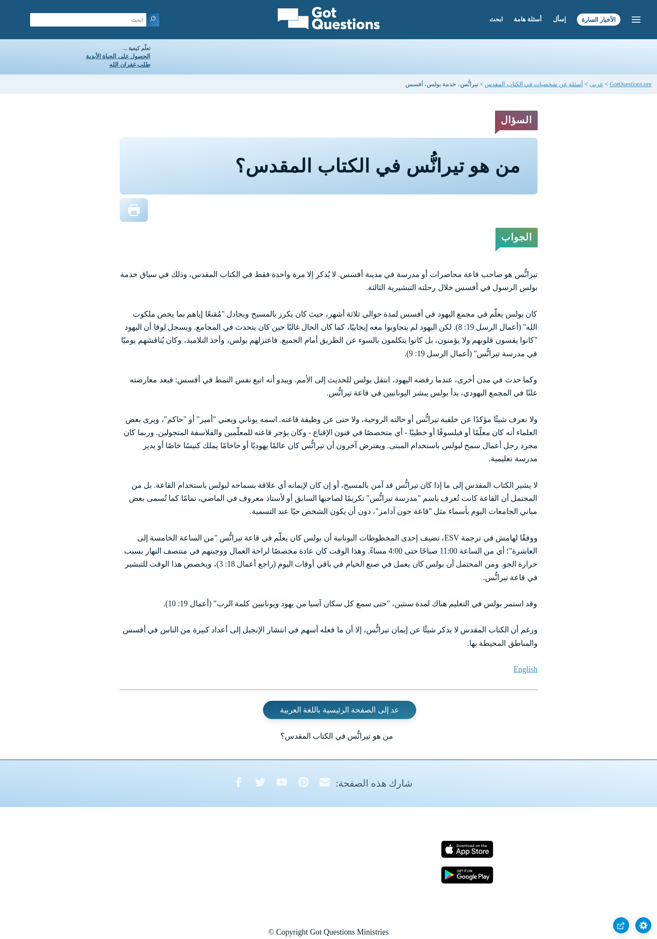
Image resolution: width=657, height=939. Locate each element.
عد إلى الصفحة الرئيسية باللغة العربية (340, 710)
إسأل (559, 19)
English (525, 669)
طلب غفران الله (129, 64)
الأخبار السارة (599, 19)
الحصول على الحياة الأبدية (118, 56)
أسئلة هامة (528, 19)
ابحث (496, 19)
